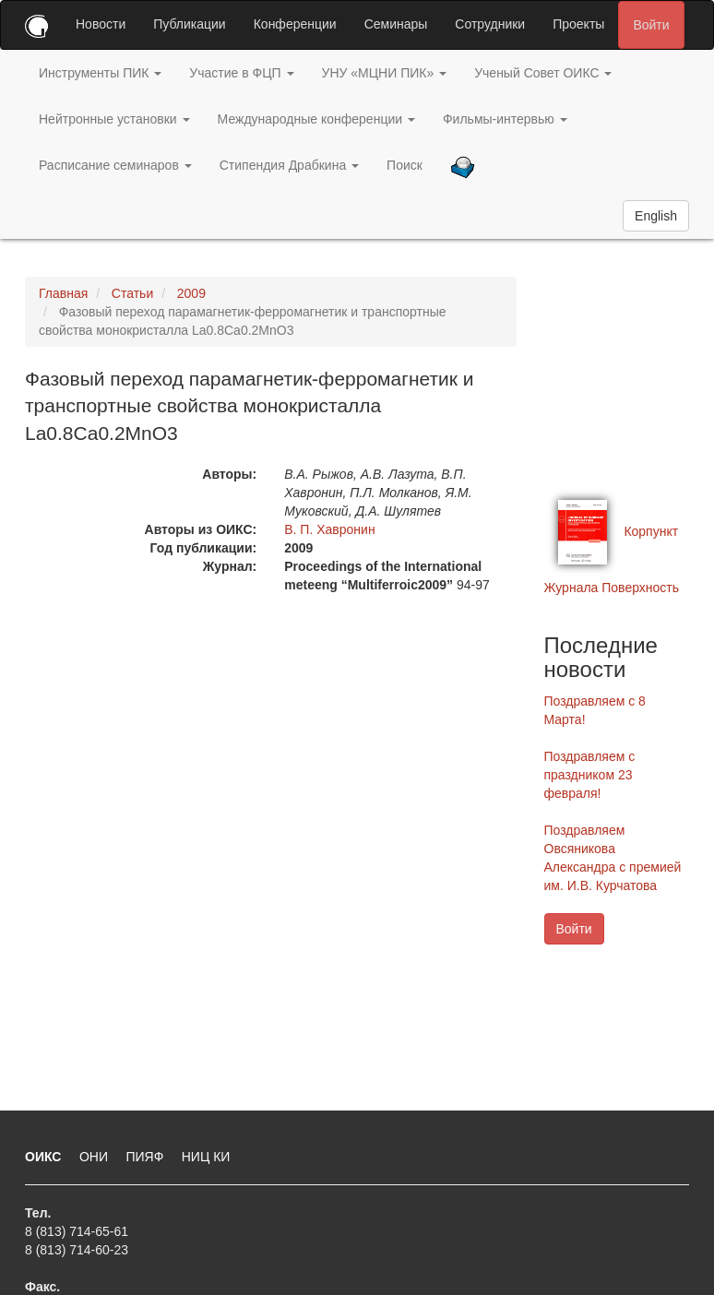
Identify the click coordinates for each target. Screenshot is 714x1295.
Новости (100, 24)
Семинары (396, 24)
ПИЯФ (146, 1156)
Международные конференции (316, 119)
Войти (651, 25)
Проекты (578, 24)
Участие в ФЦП (241, 72)
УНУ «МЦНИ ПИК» (384, 72)
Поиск (404, 165)
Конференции (295, 24)
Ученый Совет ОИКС (543, 72)
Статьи (132, 293)
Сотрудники (490, 24)
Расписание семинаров (115, 165)
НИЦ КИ (206, 1156)
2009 (191, 293)
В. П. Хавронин (329, 529)
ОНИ (95, 1156)
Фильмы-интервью (505, 119)
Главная (63, 293)
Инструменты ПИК (100, 72)
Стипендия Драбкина (289, 165)
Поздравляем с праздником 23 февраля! (590, 775)
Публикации (189, 24)
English (656, 215)
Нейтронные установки (114, 119)
